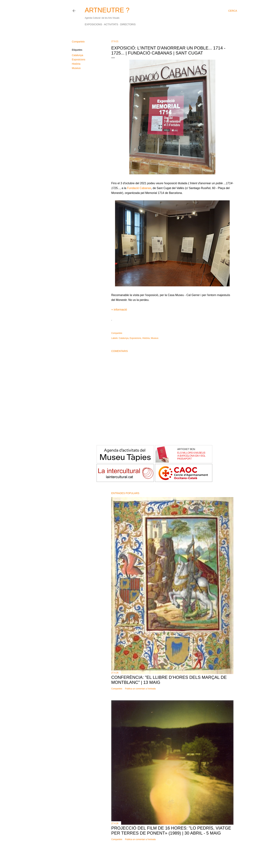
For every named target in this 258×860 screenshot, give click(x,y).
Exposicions (93, 24)
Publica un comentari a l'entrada (140, 688)
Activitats (111, 24)
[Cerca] (232, 10)
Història (76, 63)
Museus (76, 68)
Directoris (128, 24)
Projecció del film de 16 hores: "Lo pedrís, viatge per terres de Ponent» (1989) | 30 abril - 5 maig (171, 830)
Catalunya (77, 55)
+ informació (119, 309)
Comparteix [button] (78, 41)
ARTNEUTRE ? (107, 10)
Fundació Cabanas (139, 188)
